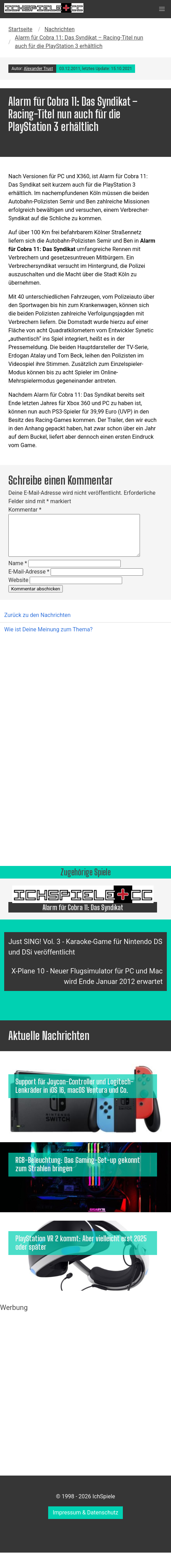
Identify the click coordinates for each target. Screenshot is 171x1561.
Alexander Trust (38, 68)
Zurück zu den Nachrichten (37, 615)
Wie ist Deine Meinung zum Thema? (48, 629)
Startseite (20, 29)
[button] (162, 9)
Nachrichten (59, 29)
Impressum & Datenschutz (85, 1512)
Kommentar (25, 509)
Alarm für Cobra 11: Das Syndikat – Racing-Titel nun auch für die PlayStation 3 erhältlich (79, 41)
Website (18, 580)
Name (17, 563)
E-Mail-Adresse (28, 571)
